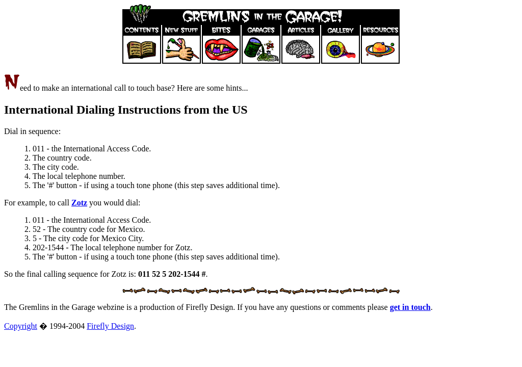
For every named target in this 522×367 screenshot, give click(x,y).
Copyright (20, 326)
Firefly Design (110, 326)
